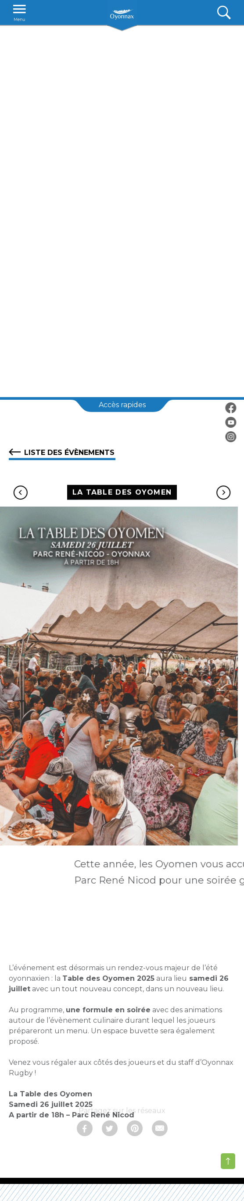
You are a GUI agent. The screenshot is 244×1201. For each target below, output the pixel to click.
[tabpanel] (122, 211)
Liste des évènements (62, 452)
